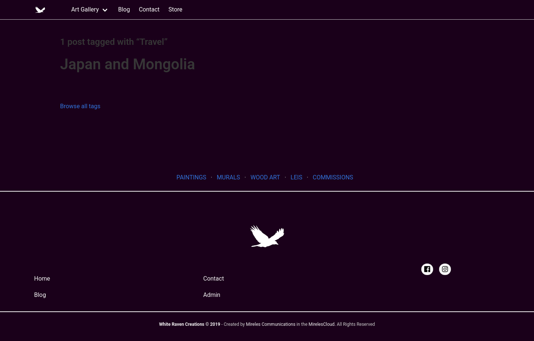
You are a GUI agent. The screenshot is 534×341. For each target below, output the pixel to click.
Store (175, 9)
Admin (211, 294)
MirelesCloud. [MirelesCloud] (322, 324)
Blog (124, 9)
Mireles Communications (270, 324)
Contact (149, 9)
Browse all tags (80, 106)
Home (42, 278)
